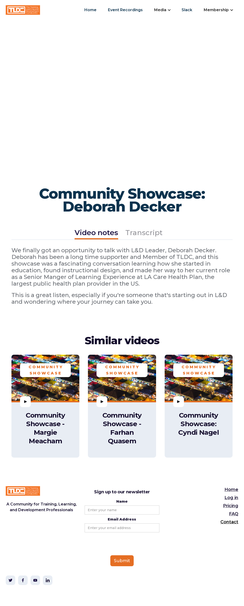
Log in (231, 497)
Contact (229, 522)
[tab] (96, 233)
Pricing (230, 505)
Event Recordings (125, 10)
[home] (23, 10)
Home (90, 10)
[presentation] (121, 544)
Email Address (122, 519)
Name (122, 501)
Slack (187, 10)
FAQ (233, 513)
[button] (162, 10)
